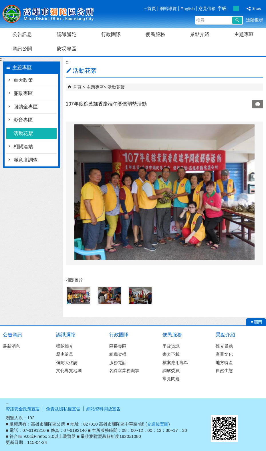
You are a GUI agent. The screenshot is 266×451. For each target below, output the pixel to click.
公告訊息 (22, 34)
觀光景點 (224, 346)
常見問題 (171, 378)
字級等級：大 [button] (242, 8)
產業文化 (224, 354)
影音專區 (23, 120)
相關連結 (23, 146)
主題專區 (244, 34)
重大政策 (23, 80)
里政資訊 (171, 346)
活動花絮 (23, 133)
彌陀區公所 (48, 13)
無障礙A (245, 408)
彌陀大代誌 (67, 362)
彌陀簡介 (64, 346)
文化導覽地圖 (69, 370)
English (187, 8)
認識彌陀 (66, 34)
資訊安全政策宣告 (23, 408)
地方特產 (224, 362)
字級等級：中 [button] (236, 8)
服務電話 (117, 362)
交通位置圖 (157, 424)
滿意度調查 (25, 160)
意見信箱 (207, 8)
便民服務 (155, 34)
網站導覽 (168, 8)
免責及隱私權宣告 (63, 408)
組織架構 (117, 354)
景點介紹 (199, 34)
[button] (237, 20)
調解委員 (171, 370)
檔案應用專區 (175, 362)
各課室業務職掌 (124, 370)
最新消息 (11, 346)
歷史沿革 (64, 354)
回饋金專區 (25, 107)
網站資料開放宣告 (103, 408)
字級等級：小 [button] (230, 8)
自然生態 (224, 370)
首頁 (151, 8)
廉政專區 (23, 93)
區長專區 (117, 346)
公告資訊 (12, 334)
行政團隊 (111, 34)
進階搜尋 (254, 19)
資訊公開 (22, 48)
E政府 (217, 407)
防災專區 (66, 48)
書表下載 (171, 354)
